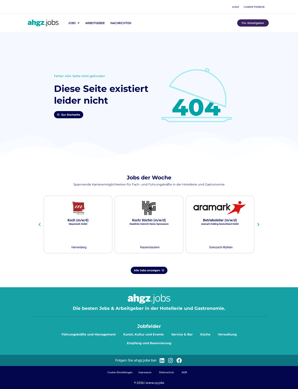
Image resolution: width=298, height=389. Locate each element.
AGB (184, 372)
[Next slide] (258, 225)
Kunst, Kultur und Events (143, 334)
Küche (205, 334)
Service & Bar (182, 334)
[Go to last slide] (40, 225)
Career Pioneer (254, 6)
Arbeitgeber (95, 23)
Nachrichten (120, 23)
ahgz (235, 6)
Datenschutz (166, 372)
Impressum (144, 372)
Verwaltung (227, 334)
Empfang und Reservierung (149, 343)
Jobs (73, 23)
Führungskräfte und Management (89, 334)
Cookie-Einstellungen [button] (120, 372)
